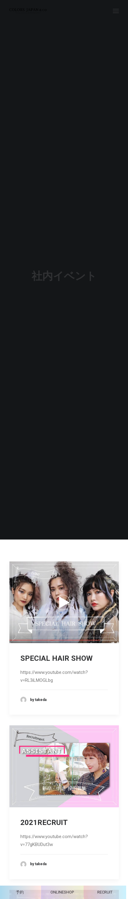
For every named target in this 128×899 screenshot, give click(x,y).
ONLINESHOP (62, 892)
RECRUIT (104, 892)
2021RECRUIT (44, 792)
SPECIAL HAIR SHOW (56, 627)
